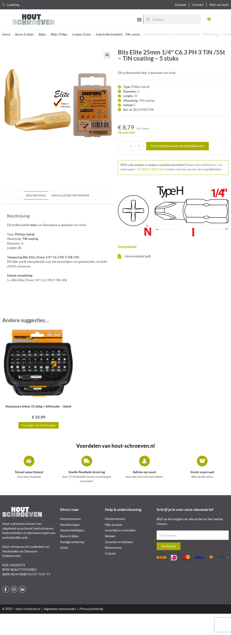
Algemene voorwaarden (60, 609)
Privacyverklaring (91, 609)
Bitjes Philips (59, 34)
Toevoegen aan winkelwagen (177, 146)
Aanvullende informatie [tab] (70, 195)
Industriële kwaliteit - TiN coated (118, 34)
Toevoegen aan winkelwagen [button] (38, 425)
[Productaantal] (130, 146)
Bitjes (42, 34)
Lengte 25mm (81, 34)
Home (6, 34)
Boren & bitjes (24, 34)
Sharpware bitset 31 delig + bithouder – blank (38, 406)
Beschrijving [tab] (36, 195)
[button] (139, 19)
